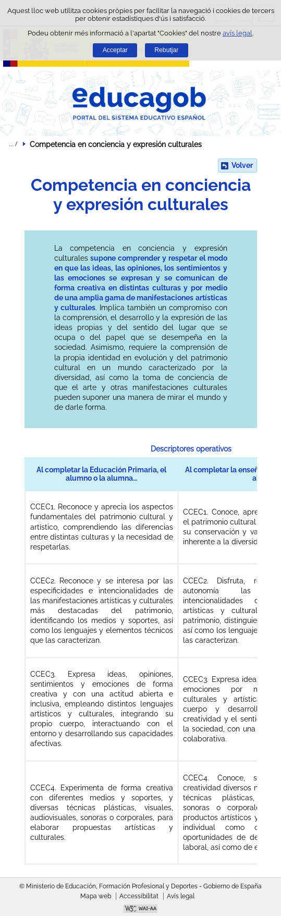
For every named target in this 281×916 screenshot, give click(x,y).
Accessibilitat (138, 896)
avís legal (237, 33)
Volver (242, 165)
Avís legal (180, 896)
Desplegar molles (13, 144)
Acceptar (115, 50)
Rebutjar (166, 50)
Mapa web (95, 896)
